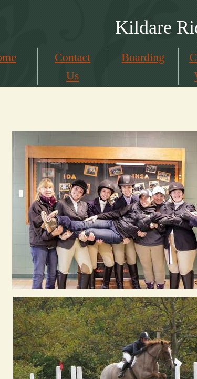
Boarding (142, 57)
